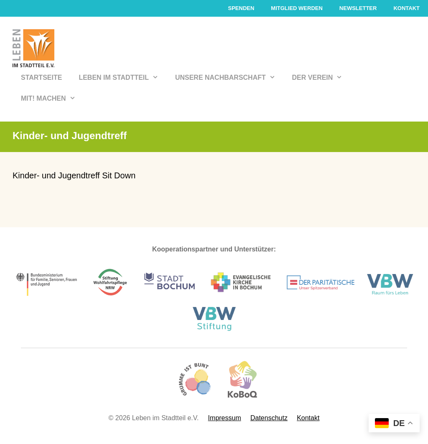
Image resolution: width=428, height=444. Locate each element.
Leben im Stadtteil (123, 77)
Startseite (41, 77)
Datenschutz (269, 417)
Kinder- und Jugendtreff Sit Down (74, 175)
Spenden (241, 8)
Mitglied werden (297, 8)
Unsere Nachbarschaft (229, 77)
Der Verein (321, 77)
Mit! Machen (52, 98)
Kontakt (406, 8)
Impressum (224, 417)
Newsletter (358, 8)
